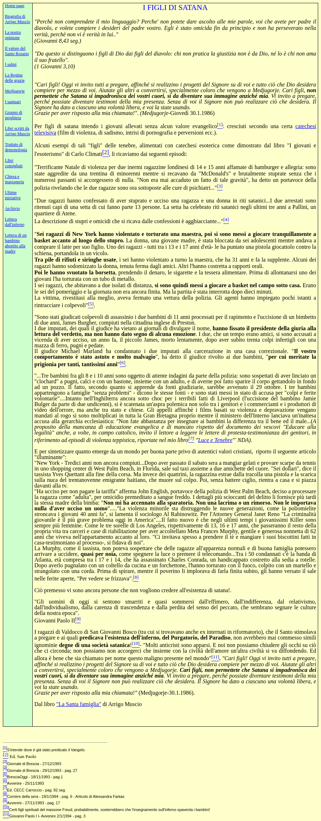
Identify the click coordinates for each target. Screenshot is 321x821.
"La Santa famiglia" (78, 704)
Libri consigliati (14, 163)
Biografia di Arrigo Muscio (17, 19)
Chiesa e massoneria (14, 179)
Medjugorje (15, 91)
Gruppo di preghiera (13, 115)
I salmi (11, 64)
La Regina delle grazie (15, 78)
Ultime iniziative (13, 195)
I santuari (13, 101)
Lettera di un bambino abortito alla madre (16, 243)
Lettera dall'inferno (15, 222)
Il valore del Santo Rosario (17, 51)
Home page (15, 5)
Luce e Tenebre (215, 440)
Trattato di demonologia (16, 147)
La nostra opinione (13, 35)
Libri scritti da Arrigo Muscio (17, 131)
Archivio (12, 208)
